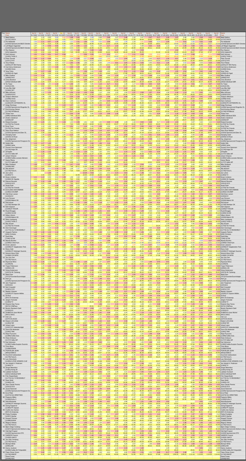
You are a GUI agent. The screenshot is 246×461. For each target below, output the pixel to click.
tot (35, 33)
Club (7, 35)
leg (33, 33)
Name (8, 33)
